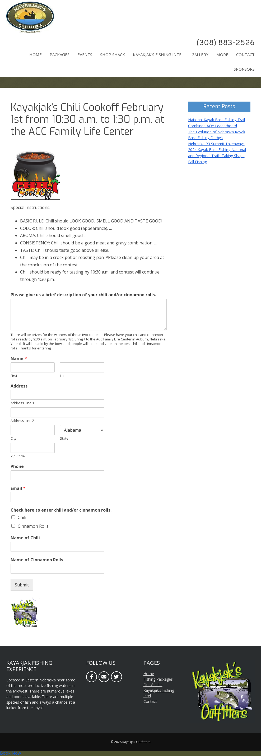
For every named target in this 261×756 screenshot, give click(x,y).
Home (35, 54)
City (13, 438)
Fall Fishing (197, 161)
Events (84, 54)
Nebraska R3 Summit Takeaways (216, 143)
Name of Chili (25, 538)
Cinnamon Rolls (33, 526)
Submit (22, 585)
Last (63, 376)
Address (19, 386)
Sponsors (244, 69)
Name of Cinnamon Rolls (37, 560)
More (222, 54)
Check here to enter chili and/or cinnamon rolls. (61, 510)
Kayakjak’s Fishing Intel (158, 54)
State (64, 438)
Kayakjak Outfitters (136, 742)
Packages (59, 54)
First (14, 376)
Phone (17, 466)
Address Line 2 (22, 420)
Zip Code (18, 456)
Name (19, 358)
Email (18, 488)
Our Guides (152, 684)
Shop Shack (112, 54)
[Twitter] (116, 676)
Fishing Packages (158, 679)
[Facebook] (91, 676)
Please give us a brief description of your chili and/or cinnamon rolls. (83, 295)
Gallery (200, 54)
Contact (245, 54)
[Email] (104, 676)
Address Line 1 (22, 403)
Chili (22, 517)
